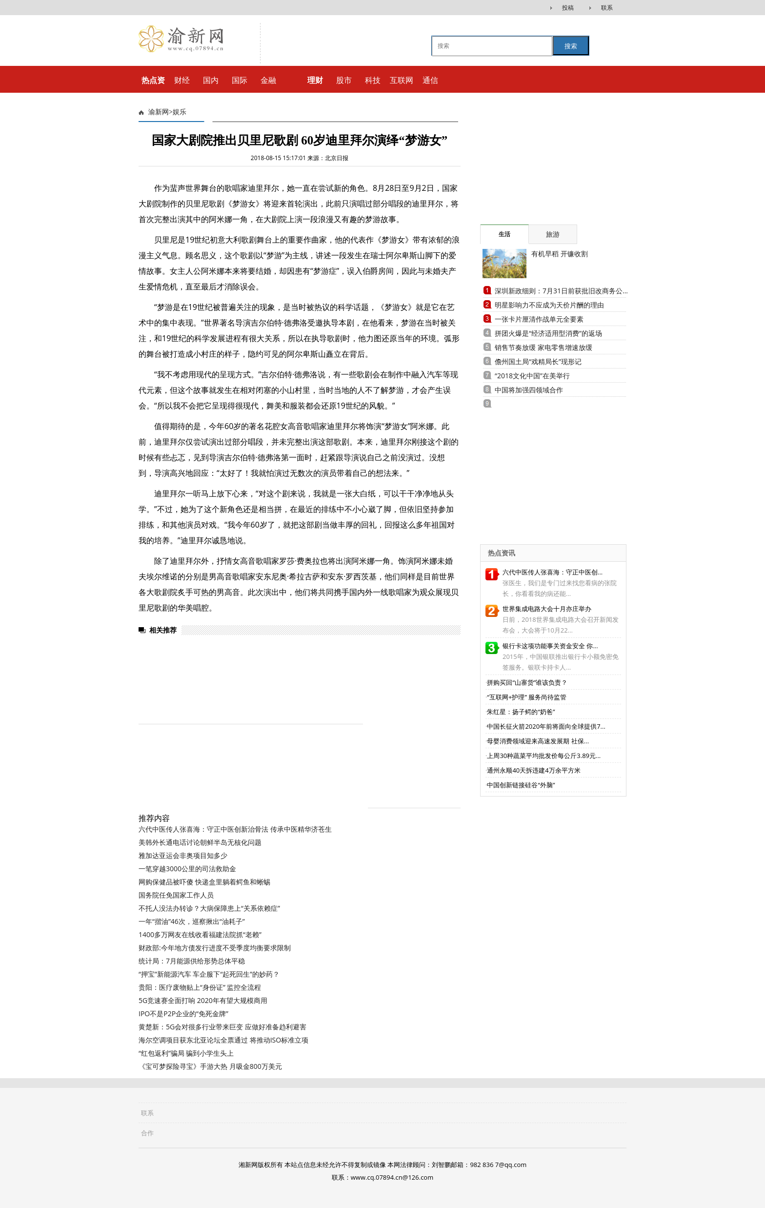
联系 (607, 7)
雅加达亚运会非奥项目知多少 (183, 855)
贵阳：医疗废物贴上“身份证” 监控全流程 (200, 987)
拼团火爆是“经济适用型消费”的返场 (548, 333)
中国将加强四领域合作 (529, 389)
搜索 (570, 46)
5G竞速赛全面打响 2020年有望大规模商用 (203, 1000)
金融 (268, 80)
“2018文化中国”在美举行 (532, 375)
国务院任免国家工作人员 (176, 895)
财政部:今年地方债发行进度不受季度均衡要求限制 (215, 947)
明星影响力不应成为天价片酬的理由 (549, 304)
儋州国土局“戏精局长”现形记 (538, 361)
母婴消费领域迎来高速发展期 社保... (538, 741)
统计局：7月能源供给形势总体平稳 (192, 960)
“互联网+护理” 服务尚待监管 (526, 697)
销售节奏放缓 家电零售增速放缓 (543, 347)
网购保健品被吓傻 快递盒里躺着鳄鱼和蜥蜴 (204, 881)
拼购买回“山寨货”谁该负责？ (527, 682)
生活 (504, 234)
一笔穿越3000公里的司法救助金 (187, 868)
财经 (182, 80)
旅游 (553, 234)
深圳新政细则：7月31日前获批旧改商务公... (561, 290)
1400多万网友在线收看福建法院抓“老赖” (200, 934)
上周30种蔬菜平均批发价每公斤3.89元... (544, 755)
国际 (239, 80)
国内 (211, 80)
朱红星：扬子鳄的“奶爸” (521, 711)
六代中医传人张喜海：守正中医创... (553, 572)
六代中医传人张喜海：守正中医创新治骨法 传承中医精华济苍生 (235, 829)
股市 (344, 80)
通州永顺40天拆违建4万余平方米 (533, 770)
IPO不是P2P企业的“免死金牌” (183, 1013)
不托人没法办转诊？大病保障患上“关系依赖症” (209, 908)
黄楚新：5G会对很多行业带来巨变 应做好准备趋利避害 (222, 1026)
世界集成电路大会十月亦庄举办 (547, 608)
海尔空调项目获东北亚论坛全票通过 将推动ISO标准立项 (223, 1039)
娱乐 (179, 112)
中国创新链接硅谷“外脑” (521, 784)
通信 (430, 80)
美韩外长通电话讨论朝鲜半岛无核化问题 (200, 842)
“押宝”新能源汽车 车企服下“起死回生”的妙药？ (209, 974)
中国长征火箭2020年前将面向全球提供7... (546, 726)
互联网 (401, 80)
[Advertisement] (541, 163)
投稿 (568, 7)
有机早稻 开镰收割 (559, 253)
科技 (373, 80)
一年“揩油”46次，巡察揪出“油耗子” (192, 921)
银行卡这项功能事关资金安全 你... (550, 645)
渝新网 (158, 112)
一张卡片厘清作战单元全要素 (539, 319)
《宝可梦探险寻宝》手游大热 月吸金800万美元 (210, 1066)
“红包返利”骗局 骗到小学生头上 (186, 1053)
